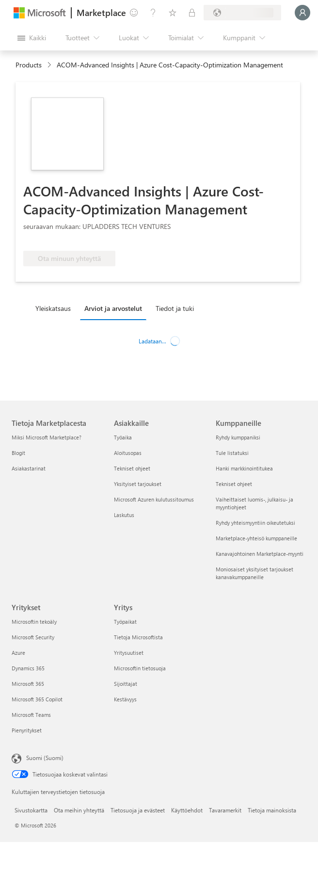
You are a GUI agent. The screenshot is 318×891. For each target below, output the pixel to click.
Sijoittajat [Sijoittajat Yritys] (125, 683)
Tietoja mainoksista (272, 810)
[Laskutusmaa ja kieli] (242, 12)
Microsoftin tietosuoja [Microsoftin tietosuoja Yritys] (140, 668)
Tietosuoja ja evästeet (138, 810)
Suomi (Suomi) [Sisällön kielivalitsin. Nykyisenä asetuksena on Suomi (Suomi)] (45, 757)
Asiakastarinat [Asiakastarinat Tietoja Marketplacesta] (29, 468)
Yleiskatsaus (53, 308)
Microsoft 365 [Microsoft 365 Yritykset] (28, 683)
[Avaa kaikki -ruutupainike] (32, 37)
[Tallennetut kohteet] (172, 12)
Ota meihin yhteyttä (79, 810)
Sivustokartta (31, 810)
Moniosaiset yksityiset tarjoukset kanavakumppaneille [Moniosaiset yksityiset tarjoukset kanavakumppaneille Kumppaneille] (254, 573)
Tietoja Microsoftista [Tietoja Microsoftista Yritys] (138, 637)
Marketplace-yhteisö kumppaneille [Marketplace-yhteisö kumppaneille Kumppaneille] (256, 538)
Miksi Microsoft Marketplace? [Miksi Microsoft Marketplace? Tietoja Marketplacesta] (46, 437)
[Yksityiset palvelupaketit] (192, 12)
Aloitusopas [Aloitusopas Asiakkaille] (128, 452)
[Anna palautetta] (134, 12)
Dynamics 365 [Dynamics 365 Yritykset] (28, 668)
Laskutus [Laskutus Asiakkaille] (124, 514)
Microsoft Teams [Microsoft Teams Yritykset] (31, 714)
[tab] (55, 308)
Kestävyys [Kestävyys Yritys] (125, 699)
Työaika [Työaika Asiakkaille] (123, 437)
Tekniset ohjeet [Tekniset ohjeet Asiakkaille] (132, 468)
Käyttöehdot (187, 810)
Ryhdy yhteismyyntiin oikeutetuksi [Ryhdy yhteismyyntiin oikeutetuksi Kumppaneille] (255, 522)
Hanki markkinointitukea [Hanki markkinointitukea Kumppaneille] (244, 468)
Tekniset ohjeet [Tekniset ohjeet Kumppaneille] (234, 483)
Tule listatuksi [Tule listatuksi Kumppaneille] (232, 452)
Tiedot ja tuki (175, 308)
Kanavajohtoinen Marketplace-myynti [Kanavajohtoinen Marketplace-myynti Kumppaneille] (259, 553)
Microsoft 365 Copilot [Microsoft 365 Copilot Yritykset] (37, 699)
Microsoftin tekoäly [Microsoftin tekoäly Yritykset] (34, 621)
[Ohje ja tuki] (153, 12)
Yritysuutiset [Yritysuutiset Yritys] (128, 652)
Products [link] (29, 64)
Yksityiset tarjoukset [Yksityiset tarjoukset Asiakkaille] (137, 483)
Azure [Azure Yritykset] (18, 652)
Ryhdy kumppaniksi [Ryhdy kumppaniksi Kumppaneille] (238, 437)
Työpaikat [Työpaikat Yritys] (125, 621)
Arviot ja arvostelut (113, 308)
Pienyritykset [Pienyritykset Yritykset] (27, 730)
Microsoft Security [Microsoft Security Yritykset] (33, 637)
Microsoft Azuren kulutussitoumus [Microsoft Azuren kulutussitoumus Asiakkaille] (154, 499)
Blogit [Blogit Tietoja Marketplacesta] (18, 452)
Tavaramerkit (225, 810)
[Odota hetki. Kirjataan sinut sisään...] (302, 12)
